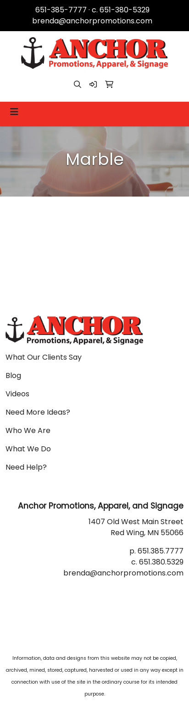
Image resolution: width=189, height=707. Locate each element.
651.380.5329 (161, 562)
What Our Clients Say (44, 357)
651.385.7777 (160, 551)
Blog (13, 375)
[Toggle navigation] (14, 111)
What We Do (28, 449)
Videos (17, 394)
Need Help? (26, 467)
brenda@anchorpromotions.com (92, 21)
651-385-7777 (61, 10)
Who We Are (28, 430)
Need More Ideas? (38, 412)
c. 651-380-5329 (121, 10)
